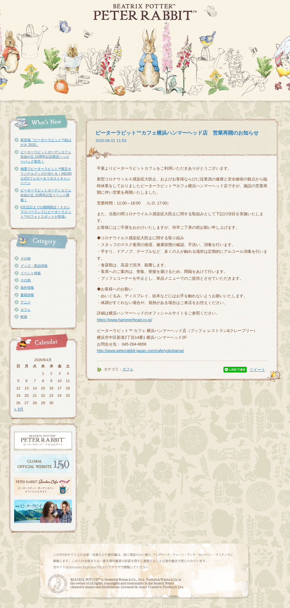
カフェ (25, 310)
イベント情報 (30, 273)
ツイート (257, 369)
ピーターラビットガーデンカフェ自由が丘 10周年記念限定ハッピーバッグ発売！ (45, 157)
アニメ (25, 302)
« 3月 (19, 409)
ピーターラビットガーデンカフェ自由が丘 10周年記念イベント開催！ (45, 195)
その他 (25, 258)
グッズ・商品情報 (34, 266)
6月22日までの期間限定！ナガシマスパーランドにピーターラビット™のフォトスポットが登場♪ (45, 212)
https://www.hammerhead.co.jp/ (124, 320)
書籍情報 (27, 295)
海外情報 (27, 288)
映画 (23, 317)
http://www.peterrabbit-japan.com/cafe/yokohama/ (140, 350)
